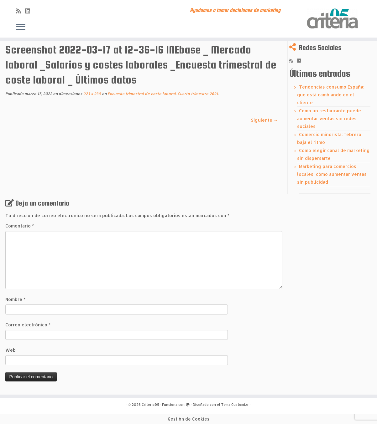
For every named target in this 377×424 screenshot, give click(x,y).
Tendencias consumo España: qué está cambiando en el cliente (330, 94)
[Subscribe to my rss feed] (20, 10)
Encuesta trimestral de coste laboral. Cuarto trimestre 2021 (162, 93)
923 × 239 (91, 93)
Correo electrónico (27, 324)
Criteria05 (150, 404)
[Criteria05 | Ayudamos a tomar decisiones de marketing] (333, 18)
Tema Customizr (235, 404)
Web (10, 350)
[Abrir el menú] (20, 27)
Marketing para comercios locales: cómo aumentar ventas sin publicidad (332, 174)
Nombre (15, 299)
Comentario (19, 225)
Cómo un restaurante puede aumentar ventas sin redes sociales (329, 118)
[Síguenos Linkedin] (29, 10)
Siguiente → (264, 120)
